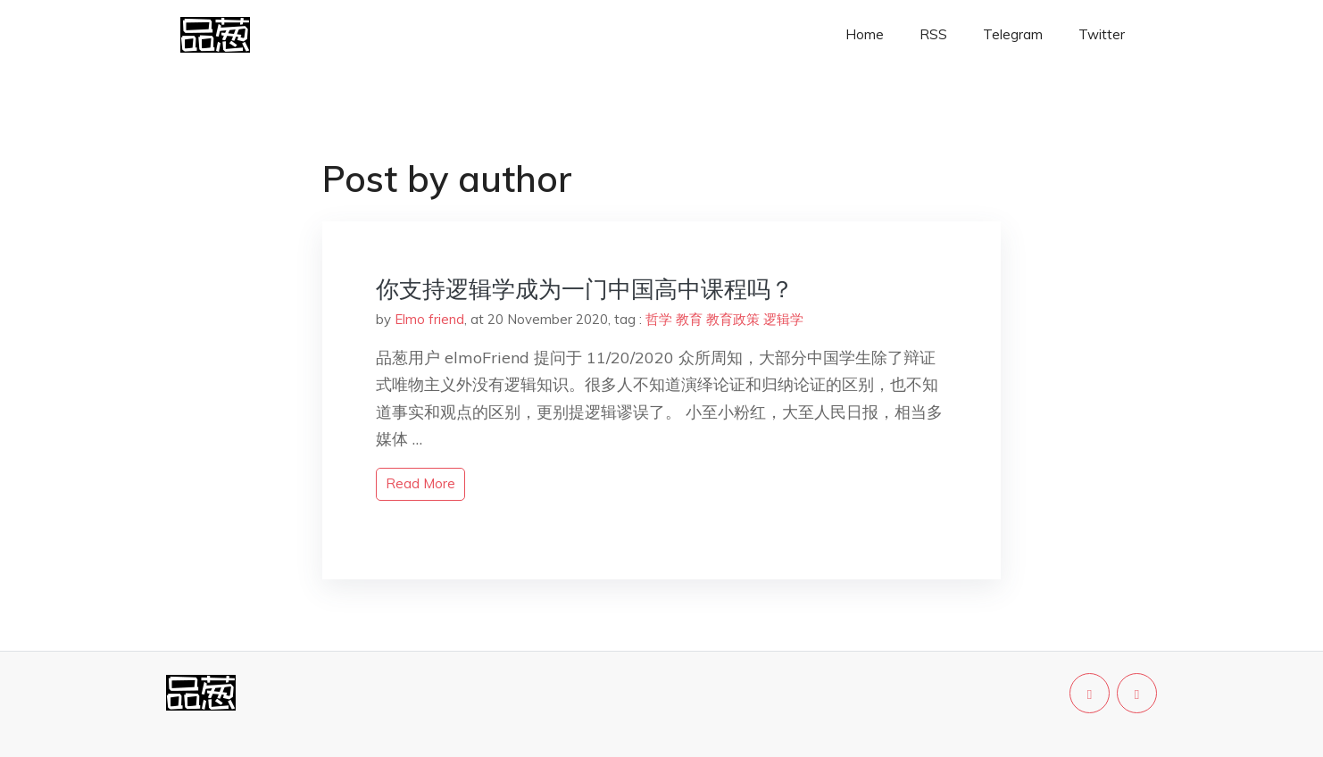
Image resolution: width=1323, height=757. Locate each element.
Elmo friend (429, 319)
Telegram (1013, 34)
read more (420, 483)
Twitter (1101, 34)
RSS (933, 34)
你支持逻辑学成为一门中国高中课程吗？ (585, 289)
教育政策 (733, 319)
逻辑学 (783, 319)
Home (864, 34)
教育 (689, 319)
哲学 (658, 319)
